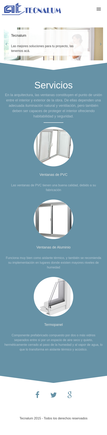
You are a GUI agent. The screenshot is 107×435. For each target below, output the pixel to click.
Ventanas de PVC (53, 175)
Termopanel (53, 325)
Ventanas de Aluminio (53, 247)
